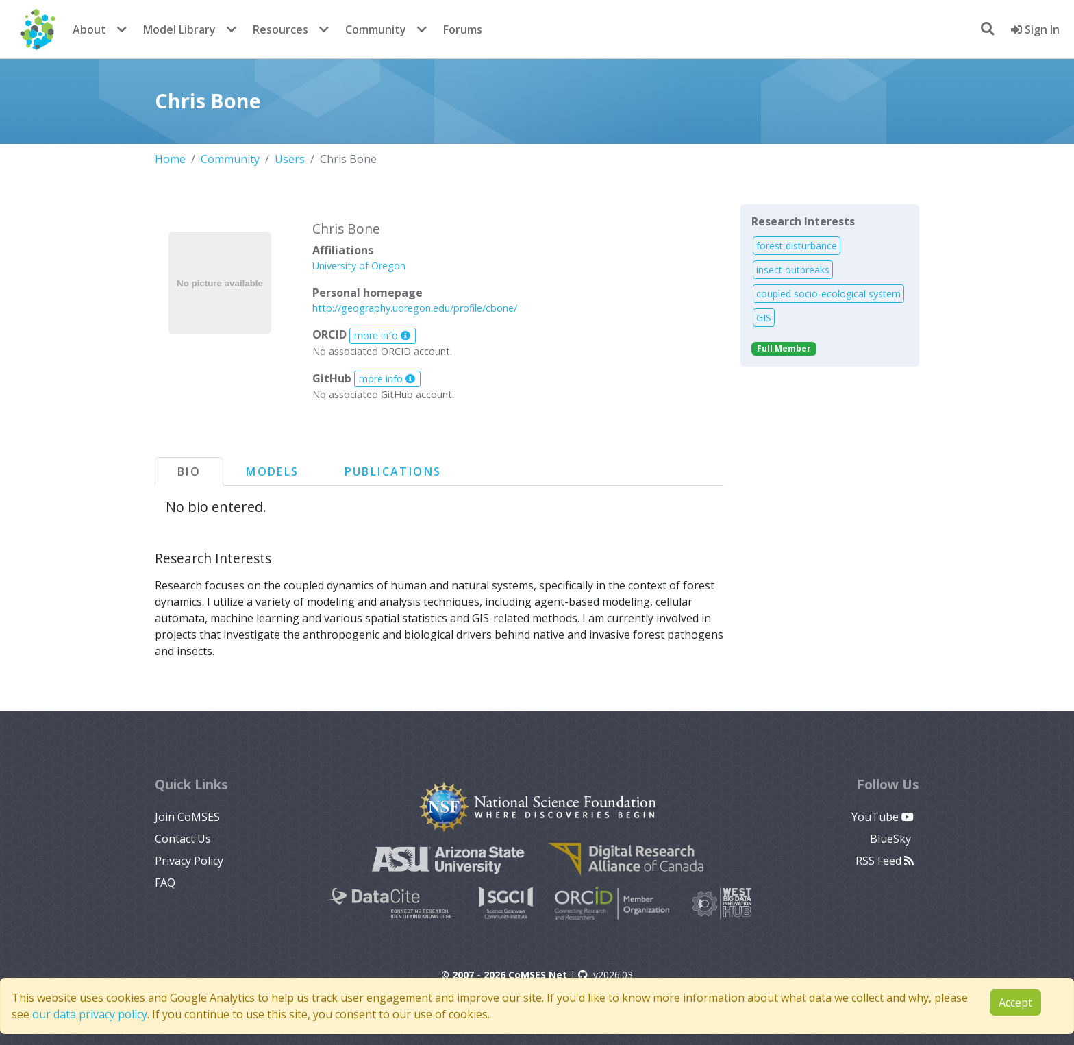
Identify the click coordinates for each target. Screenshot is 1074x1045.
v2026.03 (605, 974)
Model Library (179, 29)
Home (170, 159)
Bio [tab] (189, 471)
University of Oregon (358, 265)
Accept (1015, 1002)
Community (375, 29)
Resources (280, 29)
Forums (462, 29)
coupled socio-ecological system (828, 293)
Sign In (1035, 29)
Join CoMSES (187, 816)
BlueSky (892, 838)
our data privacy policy (89, 1014)
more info (382, 335)
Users (290, 159)
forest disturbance (796, 245)
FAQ (165, 882)
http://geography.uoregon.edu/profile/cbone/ (414, 308)
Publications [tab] (393, 471)
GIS (763, 317)
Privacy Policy (189, 860)
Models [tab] (272, 471)
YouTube (882, 816)
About (89, 29)
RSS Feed (885, 860)
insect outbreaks (792, 269)
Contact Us (183, 838)
